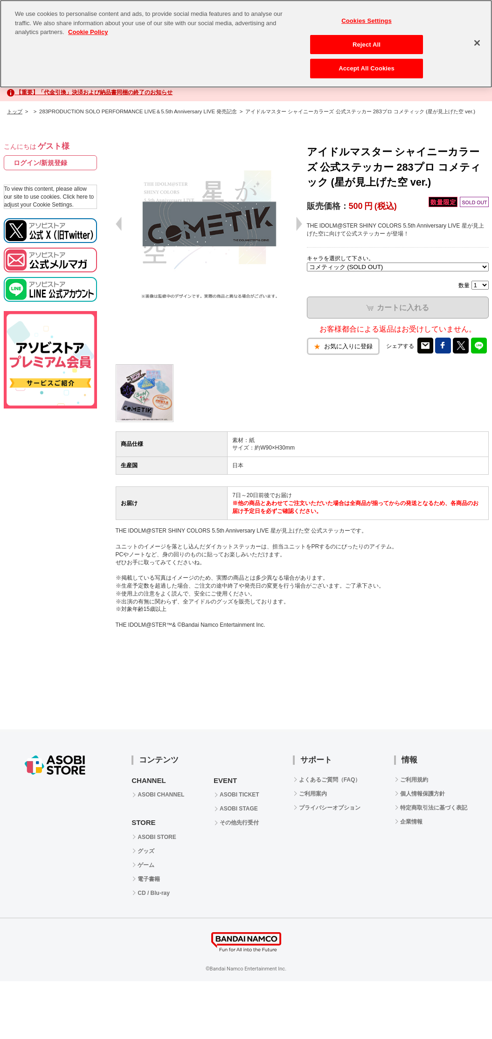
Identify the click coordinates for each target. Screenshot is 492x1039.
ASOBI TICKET (239, 794)
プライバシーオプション (329, 807)
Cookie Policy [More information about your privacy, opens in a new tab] (88, 31)
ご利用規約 (414, 779)
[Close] (477, 43)
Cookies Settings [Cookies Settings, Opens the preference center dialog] (366, 20)
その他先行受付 (239, 822)
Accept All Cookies (367, 68)
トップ (14, 111)
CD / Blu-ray (154, 893)
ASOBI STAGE (239, 808)
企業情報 (411, 821)
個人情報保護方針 (422, 793)
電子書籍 (149, 879)
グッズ (146, 851)
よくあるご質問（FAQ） (330, 779)
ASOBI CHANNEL (161, 794)
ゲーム (146, 865)
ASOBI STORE (157, 837)
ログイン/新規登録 (41, 162)
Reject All (367, 44)
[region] (246, 44)
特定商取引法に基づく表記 (433, 807)
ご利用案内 (313, 793)
